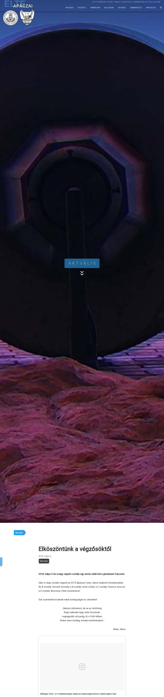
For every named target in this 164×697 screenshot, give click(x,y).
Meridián (44, 561)
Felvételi (82, 8)
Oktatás (122, 8)
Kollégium (109, 8)
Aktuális (70, 8)
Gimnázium (95, 8)
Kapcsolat (151, 8)
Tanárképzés (136, 8)
